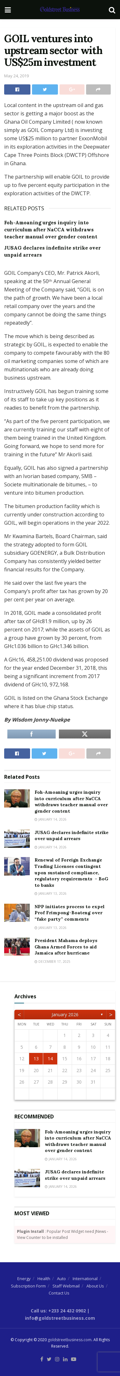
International (85, 1278)
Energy (24, 1278)
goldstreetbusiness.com (70, 1339)
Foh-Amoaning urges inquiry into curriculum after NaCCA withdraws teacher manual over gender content (50, 230)
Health (43, 1278)
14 (50, 1058)
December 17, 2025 (52, 961)
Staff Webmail (66, 1286)
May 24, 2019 (16, 76)
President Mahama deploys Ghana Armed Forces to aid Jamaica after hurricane (66, 947)
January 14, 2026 (51, 819)
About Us (95, 1286)
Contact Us (59, 1293)
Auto (61, 1278)
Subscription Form (28, 1286)
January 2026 (65, 1014)
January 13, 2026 (51, 893)
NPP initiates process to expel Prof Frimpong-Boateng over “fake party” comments (70, 913)
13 (36, 1058)
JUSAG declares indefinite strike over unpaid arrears (71, 836)
